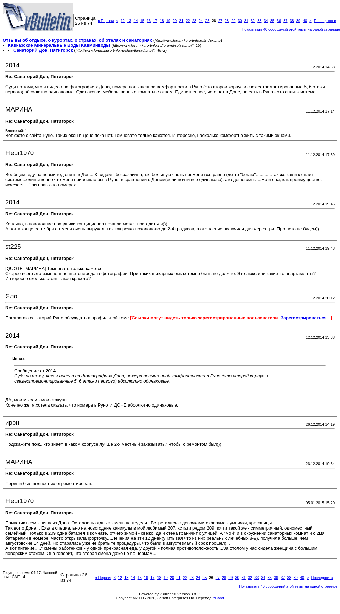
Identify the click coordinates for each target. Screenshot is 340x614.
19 (168, 21)
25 (207, 21)
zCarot (218, 598)
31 (246, 21)
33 (259, 21)
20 (175, 21)
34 (266, 21)
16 (149, 21)
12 (123, 21)
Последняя (325, 21)
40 (305, 21)
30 (240, 21)
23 (194, 21)
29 (233, 21)
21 (181, 21)
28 (227, 21)
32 (253, 21)
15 (142, 21)
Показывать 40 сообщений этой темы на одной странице (288, 586)
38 (292, 21)
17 (155, 21)
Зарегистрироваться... (306, 317)
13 (129, 21)
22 (188, 21)
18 (162, 21)
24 (201, 21)
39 (298, 21)
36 (279, 21)
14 (135, 21)
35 (272, 21)
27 (220, 21)
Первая (106, 21)
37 (285, 21)
